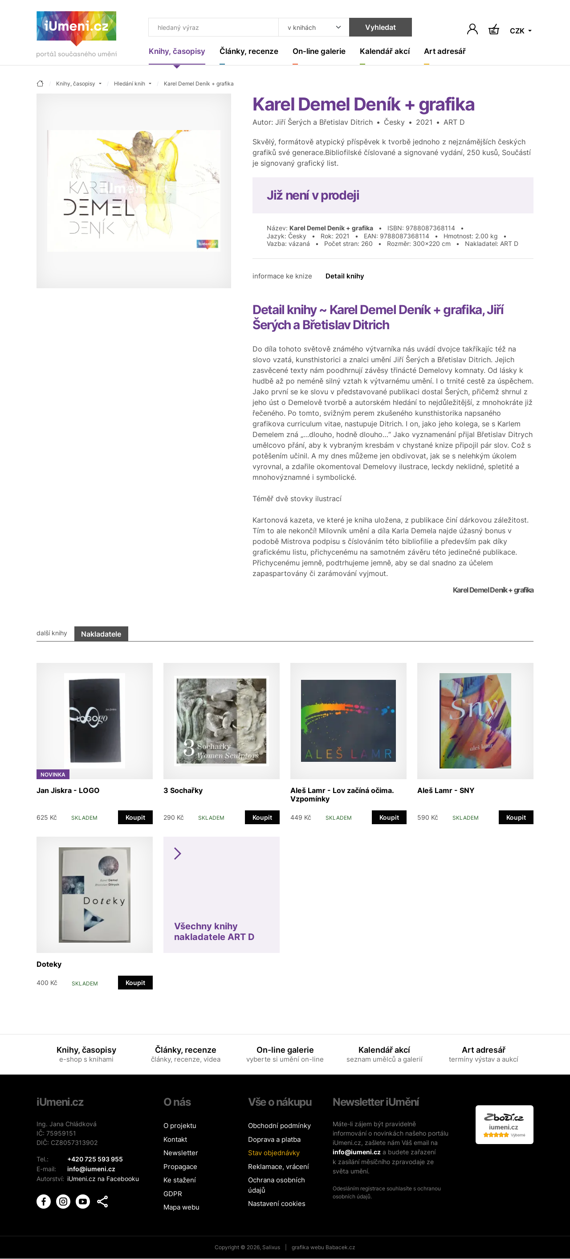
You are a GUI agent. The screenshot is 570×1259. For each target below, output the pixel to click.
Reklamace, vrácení (278, 1167)
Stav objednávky (274, 1153)
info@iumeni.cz (357, 1152)
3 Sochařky (183, 790)
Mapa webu (181, 1207)
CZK (518, 31)
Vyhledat (376, 27)
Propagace (180, 1167)
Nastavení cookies (276, 1204)
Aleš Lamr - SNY (446, 790)
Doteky (49, 964)
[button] (102, 1201)
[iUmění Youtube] (84, 1200)
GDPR (172, 1194)
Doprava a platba (274, 1140)
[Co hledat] (211, 27)
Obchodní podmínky (279, 1126)
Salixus (271, 1247)
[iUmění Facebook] (45, 1200)
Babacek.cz (340, 1247)
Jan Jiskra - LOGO (68, 790)
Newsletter (180, 1153)
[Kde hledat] (309, 27)
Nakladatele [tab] (101, 634)
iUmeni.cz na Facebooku (103, 1178)
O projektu (179, 1126)
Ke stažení (179, 1180)
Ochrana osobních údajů (276, 1185)
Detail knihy (345, 276)
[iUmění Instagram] (64, 1200)
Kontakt (175, 1140)
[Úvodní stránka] (77, 36)
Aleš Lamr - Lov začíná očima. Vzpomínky (342, 794)
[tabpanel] (285, 822)
